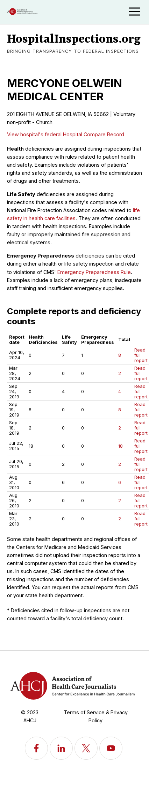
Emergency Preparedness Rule (94, 272)
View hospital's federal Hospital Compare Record (65, 134)
